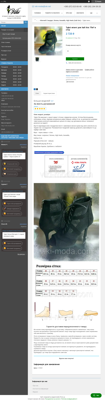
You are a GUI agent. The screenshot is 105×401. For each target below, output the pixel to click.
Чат (96, 395)
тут (52, 101)
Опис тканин (5, 42)
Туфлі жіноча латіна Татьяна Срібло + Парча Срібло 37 (13, 155)
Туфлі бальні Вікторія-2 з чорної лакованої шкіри (14, 235)
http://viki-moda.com (8, 126)
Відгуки (3, 59)
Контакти (80, 13)
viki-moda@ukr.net (7, 132)
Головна (37, 13)
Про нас (4, 55)
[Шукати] (26, 22)
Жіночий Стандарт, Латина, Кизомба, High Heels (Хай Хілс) (60, 20)
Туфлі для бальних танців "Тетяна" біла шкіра (12, 195)
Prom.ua (62, 397)
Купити (75, 59)
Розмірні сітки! (6, 51)
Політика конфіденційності (69, 399)
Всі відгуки (21, 254)
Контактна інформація (40, 389)
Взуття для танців (9, 34)
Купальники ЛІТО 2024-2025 (12, 38)
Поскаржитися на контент (52, 399)
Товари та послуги (7, 30)
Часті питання (6, 46)
